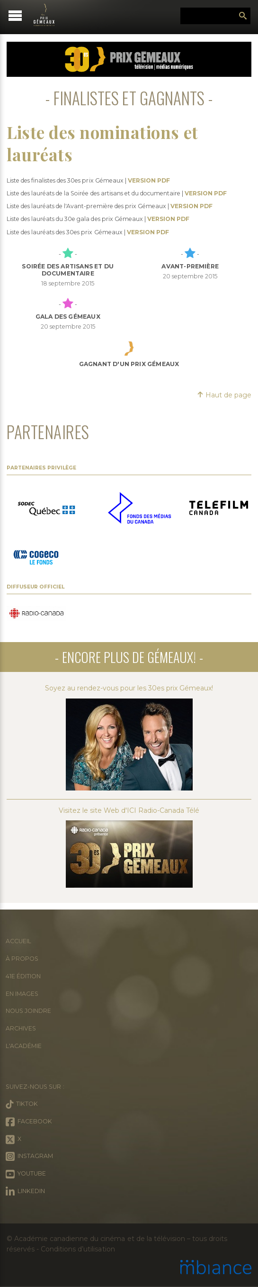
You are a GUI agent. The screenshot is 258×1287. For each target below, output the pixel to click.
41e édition (23, 976)
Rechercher (243, 16)
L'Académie (24, 1045)
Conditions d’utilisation (78, 1249)
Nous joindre (28, 1010)
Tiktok (22, 1104)
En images (22, 993)
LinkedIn (25, 1191)
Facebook (29, 1122)
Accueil (18, 941)
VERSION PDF (149, 180)
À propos (22, 958)
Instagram (29, 1156)
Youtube (26, 1174)
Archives (21, 1028)
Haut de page (224, 395)
